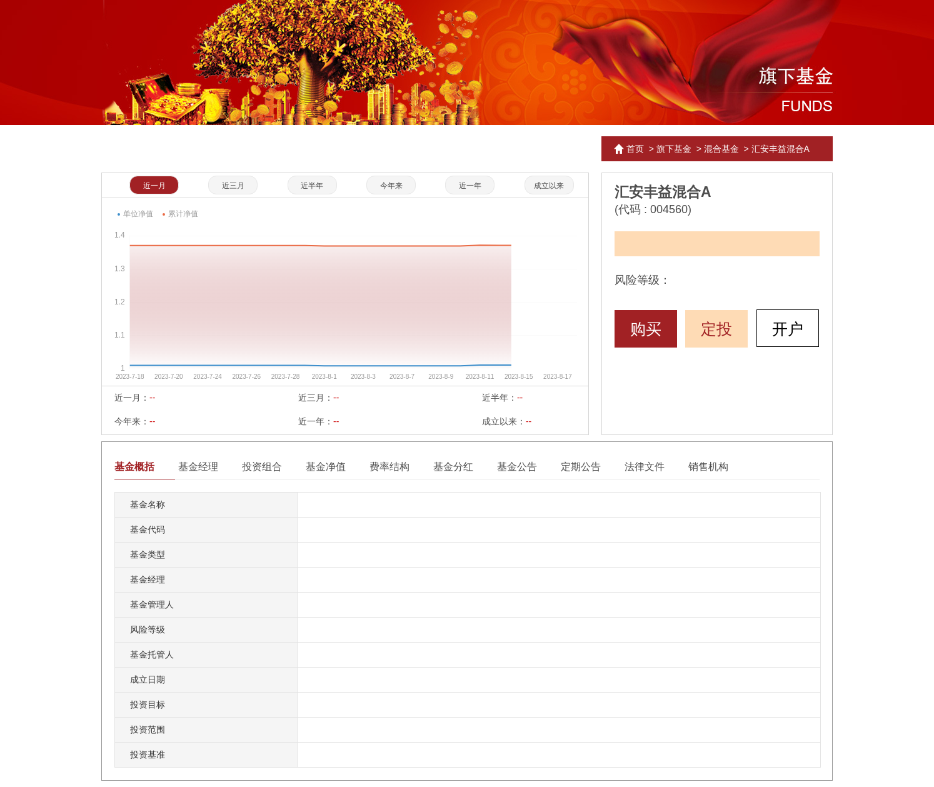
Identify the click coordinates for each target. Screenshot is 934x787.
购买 (645, 329)
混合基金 (721, 149)
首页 (635, 149)
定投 (716, 329)
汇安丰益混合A (780, 149)
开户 (787, 329)
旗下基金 (673, 149)
